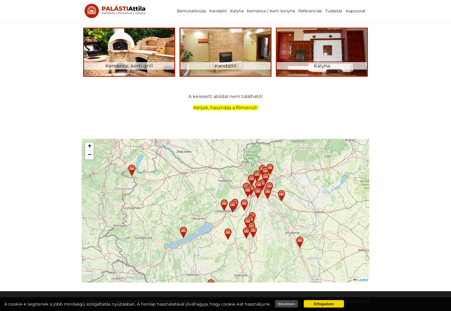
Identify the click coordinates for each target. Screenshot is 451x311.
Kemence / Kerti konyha (271, 11)
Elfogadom (324, 304)
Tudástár (334, 11)
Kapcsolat (356, 11)
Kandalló (218, 11)
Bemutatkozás (191, 11)
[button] (224, 205)
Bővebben (286, 304)
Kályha (237, 11)
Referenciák (310, 11)
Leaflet (360, 280)
